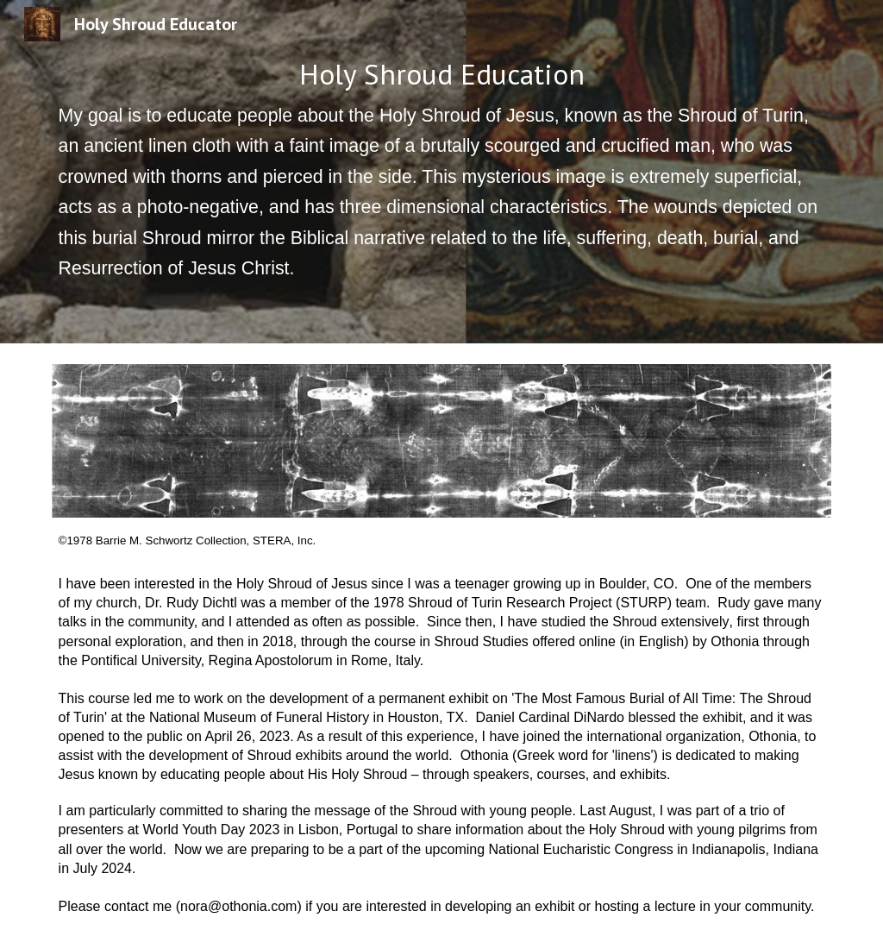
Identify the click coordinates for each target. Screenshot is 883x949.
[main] (442, 172)
